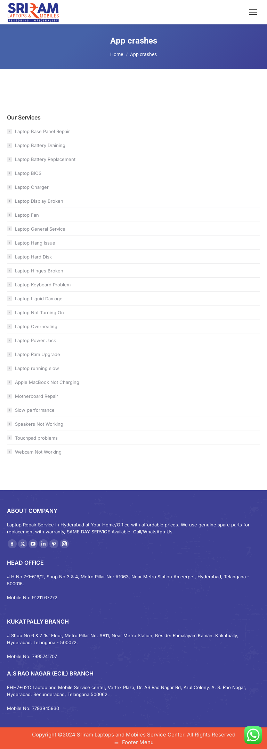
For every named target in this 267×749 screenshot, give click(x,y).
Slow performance (35, 410)
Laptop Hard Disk (33, 257)
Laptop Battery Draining (40, 145)
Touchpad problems (36, 438)
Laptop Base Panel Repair (42, 131)
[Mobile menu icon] (253, 12)
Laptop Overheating (36, 326)
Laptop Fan (27, 215)
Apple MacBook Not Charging (47, 382)
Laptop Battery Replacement (45, 159)
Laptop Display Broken (39, 201)
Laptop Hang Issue (35, 243)
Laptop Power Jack (35, 340)
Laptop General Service (40, 229)
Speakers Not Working (39, 424)
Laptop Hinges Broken (39, 270)
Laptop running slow (37, 368)
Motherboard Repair (36, 396)
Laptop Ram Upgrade (37, 354)
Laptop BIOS (28, 173)
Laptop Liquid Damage (39, 298)
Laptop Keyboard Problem (43, 284)
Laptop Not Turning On (39, 312)
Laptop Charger (32, 187)
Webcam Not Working (38, 452)
